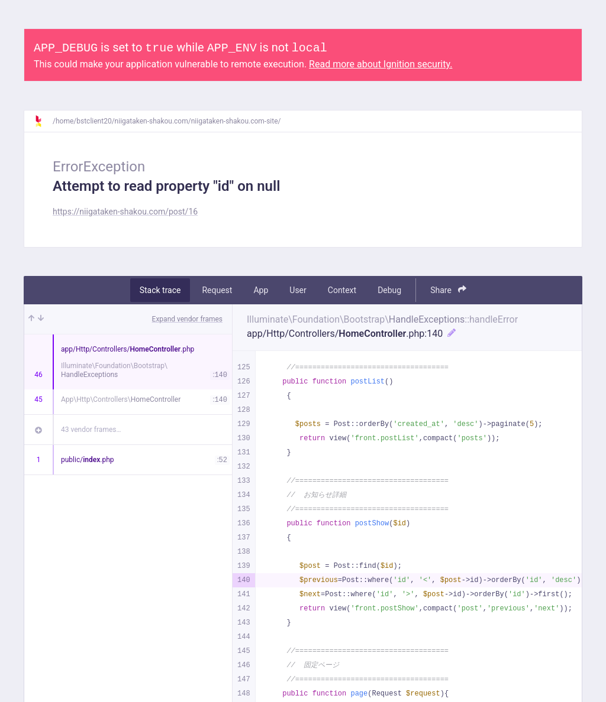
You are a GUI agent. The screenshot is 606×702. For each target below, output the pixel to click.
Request (217, 290)
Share (448, 290)
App (260, 290)
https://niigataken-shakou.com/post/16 (125, 211)
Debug (389, 290)
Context (342, 290)
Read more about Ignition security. (380, 64)
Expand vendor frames (187, 319)
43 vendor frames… (91, 429)
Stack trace (160, 290)
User (297, 290)
